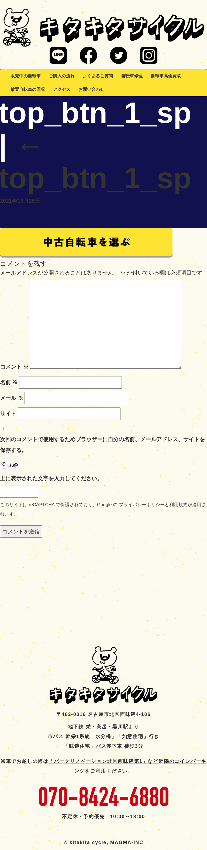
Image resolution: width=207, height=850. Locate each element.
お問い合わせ (91, 89)
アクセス (61, 89)
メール (11, 398)
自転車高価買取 (166, 76)
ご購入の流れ (62, 76)
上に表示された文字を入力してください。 (51, 478)
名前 (9, 382)
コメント (14, 367)
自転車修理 (132, 76)
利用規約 (178, 504)
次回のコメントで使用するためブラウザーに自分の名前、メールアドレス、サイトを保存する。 (102, 444)
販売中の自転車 (26, 76)
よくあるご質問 (98, 76)
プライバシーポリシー (142, 504)
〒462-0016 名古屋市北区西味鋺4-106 (103, 714)
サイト (8, 414)
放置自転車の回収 (28, 89)
